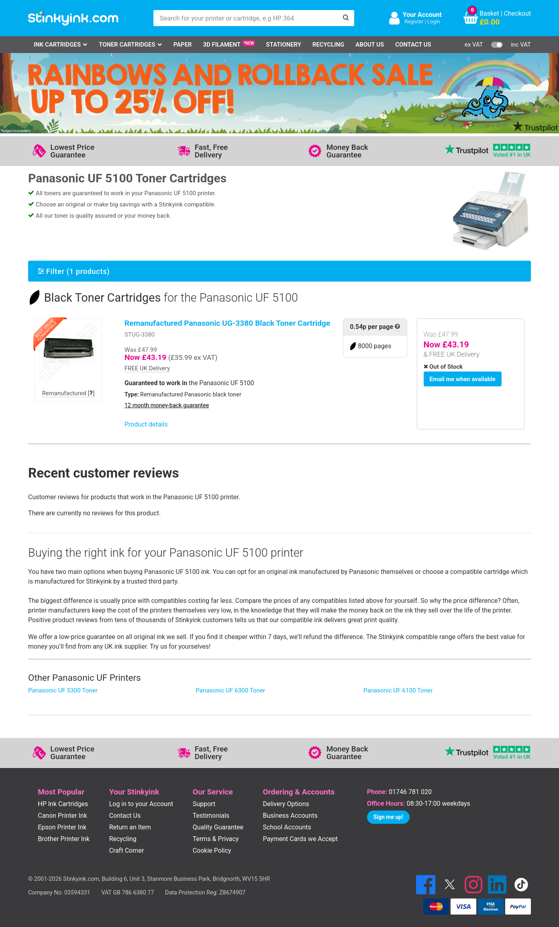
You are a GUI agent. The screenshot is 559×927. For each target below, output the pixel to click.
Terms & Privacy (216, 839)
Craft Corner (126, 850)
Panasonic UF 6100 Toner (398, 690)
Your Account (422, 14)
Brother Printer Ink (64, 839)
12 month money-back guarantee (166, 405)
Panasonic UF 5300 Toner (63, 690)
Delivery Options (286, 804)
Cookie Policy (212, 850)
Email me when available (461, 378)
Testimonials (211, 815)
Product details (145, 424)
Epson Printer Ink (62, 827)
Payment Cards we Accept (300, 839)
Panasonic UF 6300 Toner (230, 690)
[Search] (346, 18)
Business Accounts (290, 815)
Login (433, 21)
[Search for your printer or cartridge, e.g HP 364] (245, 18)
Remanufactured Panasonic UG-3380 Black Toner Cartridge (227, 323)
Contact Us (413, 44)
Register (413, 21)
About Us (369, 44)
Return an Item (130, 827)
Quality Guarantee (218, 827)
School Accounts (287, 827)
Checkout (517, 13)
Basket (489, 13)
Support (204, 804)
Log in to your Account (141, 804)
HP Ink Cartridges (63, 804)
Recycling (328, 44)
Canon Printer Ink (62, 815)
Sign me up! (388, 817)
